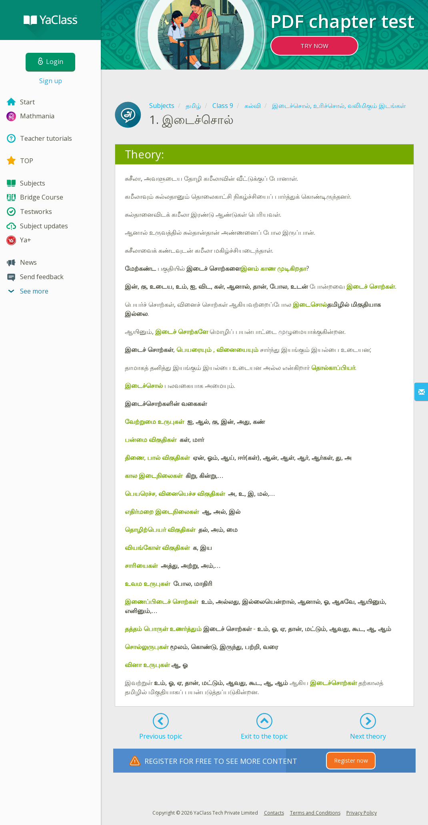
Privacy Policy (361, 812)
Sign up (50, 81)
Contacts (274, 812)
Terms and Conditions (315, 812)
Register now (351, 760)
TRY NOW (314, 46)
